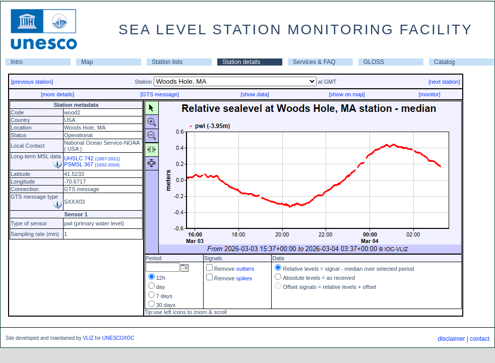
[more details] (57, 94)
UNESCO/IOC (118, 338)
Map (87, 62)
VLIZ (88, 338)
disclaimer (451, 338)
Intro (17, 62)
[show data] (255, 94)
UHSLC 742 (92, 158)
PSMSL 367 (91, 164)
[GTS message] (159, 94)
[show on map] (347, 94)
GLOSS (373, 62)
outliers (245, 269)
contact (479, 338)
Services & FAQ (314, 62)
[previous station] (32, 82)
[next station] (444, 82)
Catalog (444, 62)
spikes (244, 278)
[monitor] (430, 94)
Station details (241, 62)
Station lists (167, 62)
